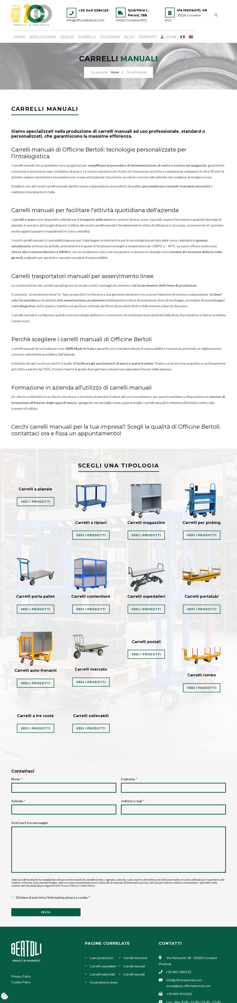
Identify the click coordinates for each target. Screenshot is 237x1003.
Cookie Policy (87, 886)
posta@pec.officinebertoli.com (188, 986)
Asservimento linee (104, 983)
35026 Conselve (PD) (131, 20)
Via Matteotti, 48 (192, 10)
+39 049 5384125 (93, 10)
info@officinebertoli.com (85, 20)
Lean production (101, 958)
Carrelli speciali (134, 975)
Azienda (18, 801)
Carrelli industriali (102, 975)
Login (168, 37)
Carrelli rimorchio (135, 958)
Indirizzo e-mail (132, 801)
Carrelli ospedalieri (103, 967)
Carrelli (87, 37)
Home (19, 37)
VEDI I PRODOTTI (35, 502)
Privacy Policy (69, 886)
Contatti (147, 37)
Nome (16, 779)
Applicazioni (43, 37)
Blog (129, 37)
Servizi (67, 37)
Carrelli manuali (134, 967)
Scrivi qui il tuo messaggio (29, 823)
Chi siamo (110, 37)
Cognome (129, 779)
